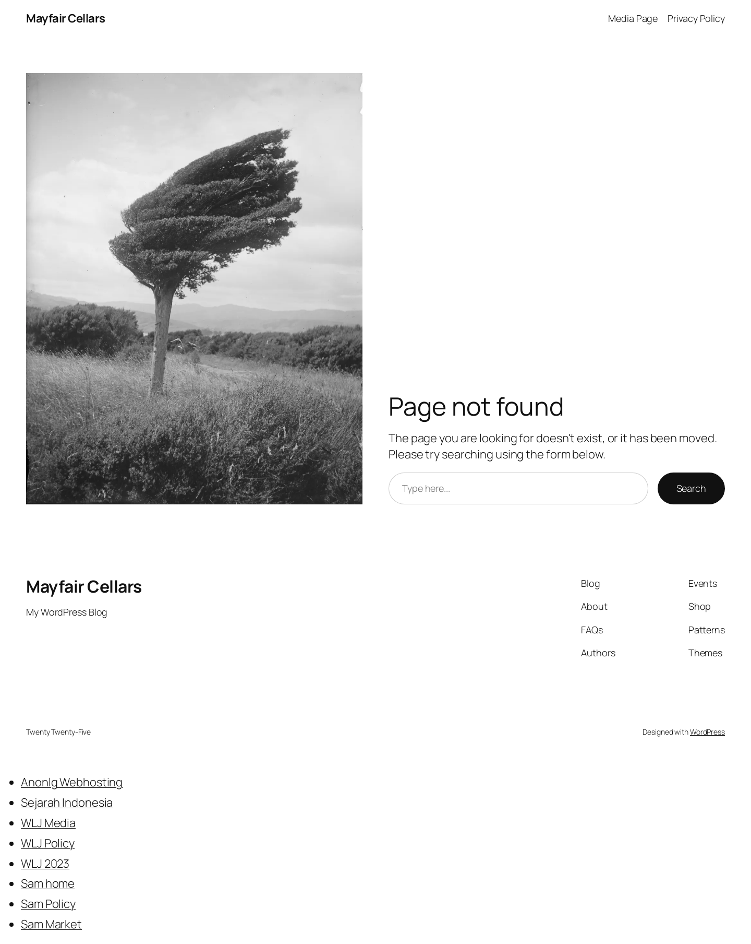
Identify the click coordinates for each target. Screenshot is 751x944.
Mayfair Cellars (65, 18)
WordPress (707, 732)
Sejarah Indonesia (67, 802)
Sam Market (51, 924)
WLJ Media (48, 823)
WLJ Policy (48, 843)
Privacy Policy (696, 18)
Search (691, 488)
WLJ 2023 (45, 863)
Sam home (48, 883)
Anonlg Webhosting (72, 782)
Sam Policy (48, 904)
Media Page (633, 18)
